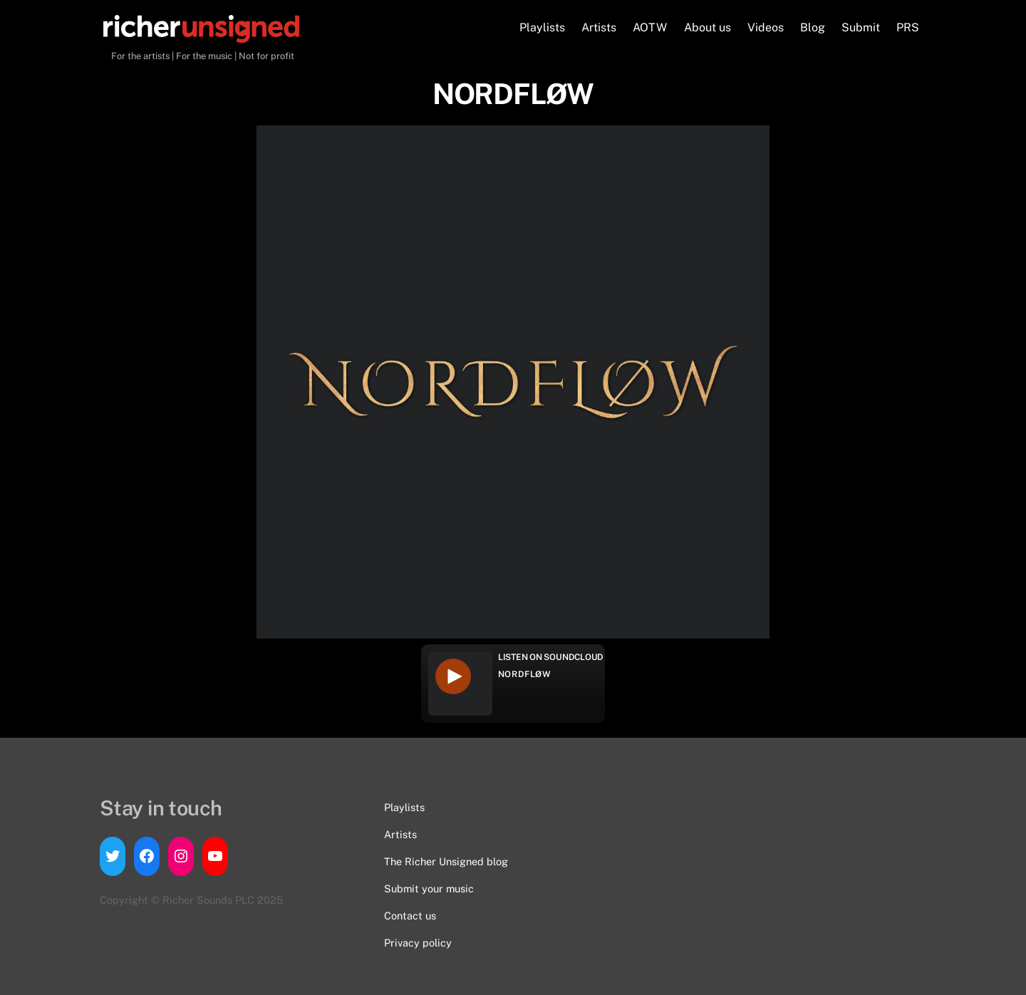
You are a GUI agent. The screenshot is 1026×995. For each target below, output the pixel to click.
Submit (860, 27)
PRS (907, 27)
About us (707, 27)
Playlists (542, 27)
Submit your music (429, 888)
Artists (598, 27)
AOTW (650, 27)
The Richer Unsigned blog (446, 861)
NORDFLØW (524, 674)
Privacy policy (418, 943)
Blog (812, 27)
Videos (765, 27)
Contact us (410, 915)
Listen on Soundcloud (550, 657)
